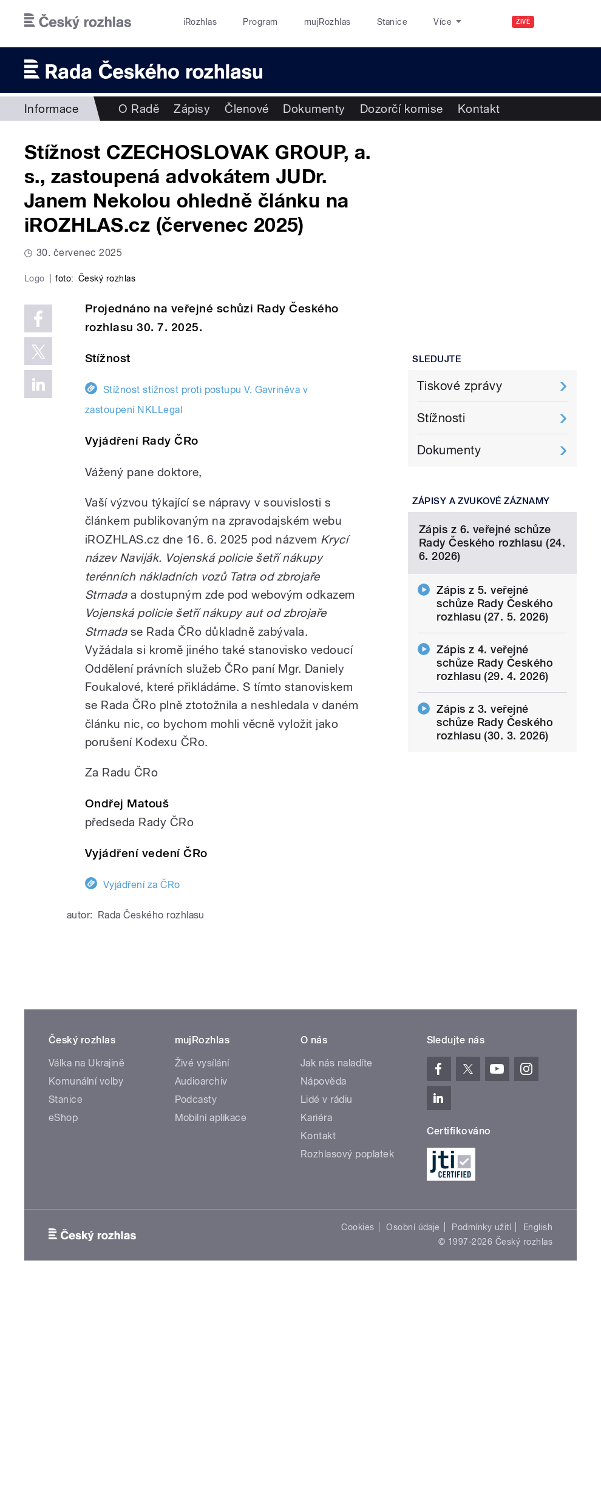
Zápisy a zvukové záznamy (481, 501)
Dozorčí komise (401, 108)
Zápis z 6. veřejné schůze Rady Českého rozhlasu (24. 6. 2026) (492, 638)
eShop (63, 1316)
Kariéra (316, 1316)
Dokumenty (314, 108)
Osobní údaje (413, 1425)
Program (260, 22)
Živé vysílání (202, 1262)
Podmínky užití (481, 1425)
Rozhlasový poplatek (347, 1353)
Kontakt (479, 108)
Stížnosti (441, 418)
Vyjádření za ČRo (141, 1083)
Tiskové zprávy (460, 386)
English (537, 1425)
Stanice (392, 22)
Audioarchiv (201, 1280)
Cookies (357, 1425)
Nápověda (323, 1280)
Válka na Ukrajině (86, 1262)
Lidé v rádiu (326, 1298)
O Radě (138, 108)
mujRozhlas (327, 22)
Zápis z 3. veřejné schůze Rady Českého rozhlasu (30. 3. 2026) (494, 817)
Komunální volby (86, 1280)
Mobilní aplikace (211, 1316)
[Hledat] (560, 22)
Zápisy (192, 108)
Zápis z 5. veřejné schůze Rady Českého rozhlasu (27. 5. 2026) (494, 698)
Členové (246, 108)
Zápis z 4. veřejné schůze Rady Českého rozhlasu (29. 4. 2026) (494, 758)
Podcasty (196, 1298)
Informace (51, 108)
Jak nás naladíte (336, 1262)
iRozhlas (200, 22)
